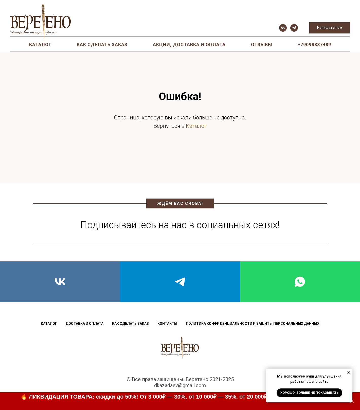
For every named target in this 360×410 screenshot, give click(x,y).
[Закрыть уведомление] (348, 372)
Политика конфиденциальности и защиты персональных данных (252, 324)
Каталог (40, 44)
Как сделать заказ (102, 44)
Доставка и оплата (84, 324)
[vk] (283, 28)
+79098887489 (314, 44)
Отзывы (261, 44)
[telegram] (294, 28)
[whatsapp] (300, 281)
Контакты (167, 324)
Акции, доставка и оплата (189, 44)
